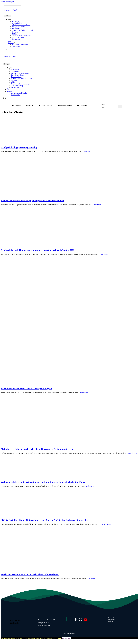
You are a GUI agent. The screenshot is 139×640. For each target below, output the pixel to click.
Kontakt (11, 43)
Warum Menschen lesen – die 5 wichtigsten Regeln (26, 388)
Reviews (15, 32)
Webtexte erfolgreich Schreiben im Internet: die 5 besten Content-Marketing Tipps (43, 482)
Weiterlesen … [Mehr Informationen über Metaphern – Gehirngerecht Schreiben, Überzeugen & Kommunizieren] (132, 453)
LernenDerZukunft (10, 10)
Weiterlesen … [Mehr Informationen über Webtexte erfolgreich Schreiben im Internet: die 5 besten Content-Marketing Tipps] (89, 486)
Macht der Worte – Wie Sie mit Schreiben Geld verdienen (30, 574)
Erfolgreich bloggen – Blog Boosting (19, 147)
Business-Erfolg (17, 28)
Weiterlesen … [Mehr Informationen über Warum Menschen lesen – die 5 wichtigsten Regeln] (85, 393)
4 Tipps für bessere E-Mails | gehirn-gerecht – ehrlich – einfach (32, 200)
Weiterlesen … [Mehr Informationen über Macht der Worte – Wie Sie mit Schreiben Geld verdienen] (92, 578)
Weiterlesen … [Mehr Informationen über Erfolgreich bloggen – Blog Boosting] (88, 151)
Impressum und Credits (20, 44)
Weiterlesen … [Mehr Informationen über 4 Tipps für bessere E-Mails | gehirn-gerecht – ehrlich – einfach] (98, 204)
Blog (10, 19)
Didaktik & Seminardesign (21, 35)
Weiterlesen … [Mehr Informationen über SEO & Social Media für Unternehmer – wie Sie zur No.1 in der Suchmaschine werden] (106, 524)
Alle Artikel (16, 21)
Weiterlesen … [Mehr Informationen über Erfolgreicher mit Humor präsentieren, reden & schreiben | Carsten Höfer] (105, 254)
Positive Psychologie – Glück (22, 30)
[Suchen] (120, 106)
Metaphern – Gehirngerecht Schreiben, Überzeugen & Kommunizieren (37, 449)
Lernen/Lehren (17, 23)
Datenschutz (16, 46)
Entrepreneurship (18, 37)
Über (9, 41)
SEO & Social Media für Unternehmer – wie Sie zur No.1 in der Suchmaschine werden (44, 520)
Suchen (103, 104)
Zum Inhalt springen (7, 1)
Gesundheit (16, 39)
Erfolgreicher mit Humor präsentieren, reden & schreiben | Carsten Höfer (38, 250)
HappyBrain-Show (18, 26)
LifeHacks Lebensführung (21, 25)
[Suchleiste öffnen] (5, 50)
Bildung (15, 34)
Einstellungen (66, 638)
